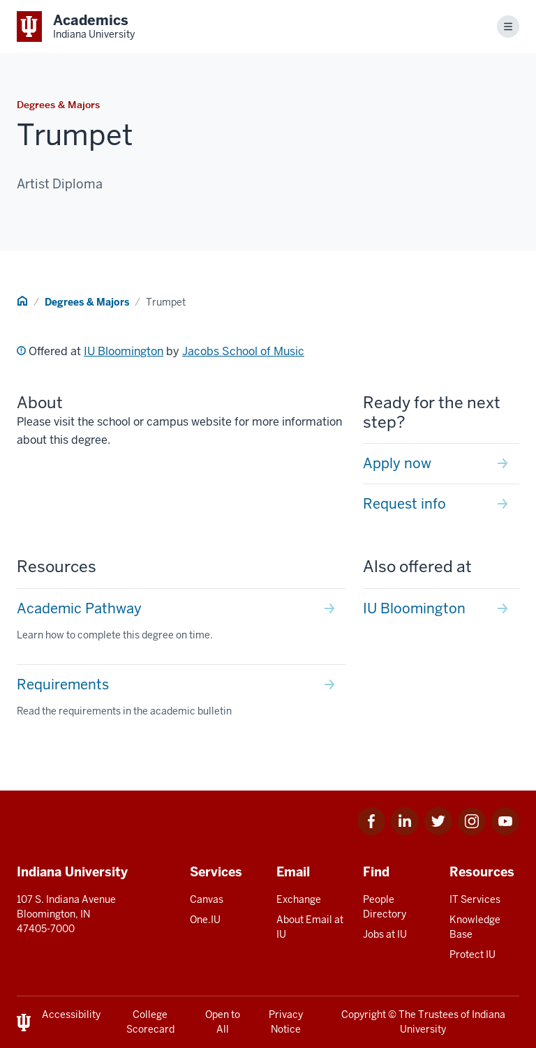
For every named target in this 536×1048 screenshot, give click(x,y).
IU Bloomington (123, 351)
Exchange (298, 899)
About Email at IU (309, 927)
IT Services (474, 899)
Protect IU (472, 954)
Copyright (363, 1014)
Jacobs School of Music (243, 351)
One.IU (205, 919)
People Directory (384, 906)
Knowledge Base (474, 927)
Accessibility (71, 1014)
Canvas (206, 899)
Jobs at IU (385, 934)
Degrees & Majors (87, 302)
